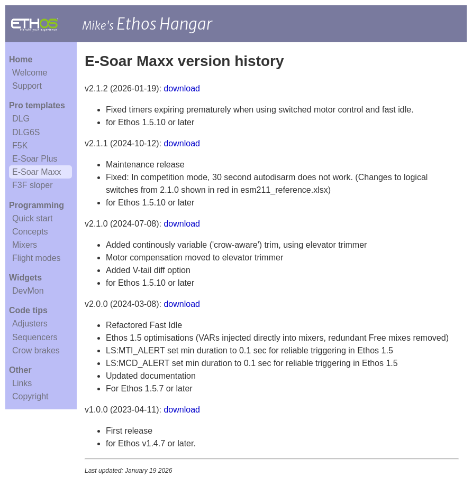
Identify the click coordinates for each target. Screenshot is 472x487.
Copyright (30, 396)
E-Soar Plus (34, 158)
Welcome (29, 72)
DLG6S (26, 132)
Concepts (30, 231)
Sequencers (34, 337)
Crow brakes (36, 350)
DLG (21, 118)
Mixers (24, 244)
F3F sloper (32, 185)
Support (27, 85)
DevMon (28, 290)
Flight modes (36, 258)
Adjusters (30, 323)
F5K (20, 145)
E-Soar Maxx (36, 171)
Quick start (32, 218)
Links (22, 383)
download (182, 88)
